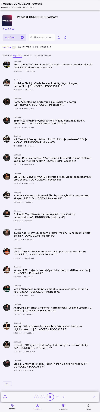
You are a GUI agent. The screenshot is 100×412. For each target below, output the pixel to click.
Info (35, 47)
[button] (23, 5)
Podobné (45, 47)
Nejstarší (28, 55)
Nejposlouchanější (42, 55)
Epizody (9, 47)
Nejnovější (17, 55)
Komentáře (24, 47)
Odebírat (14, 37)
